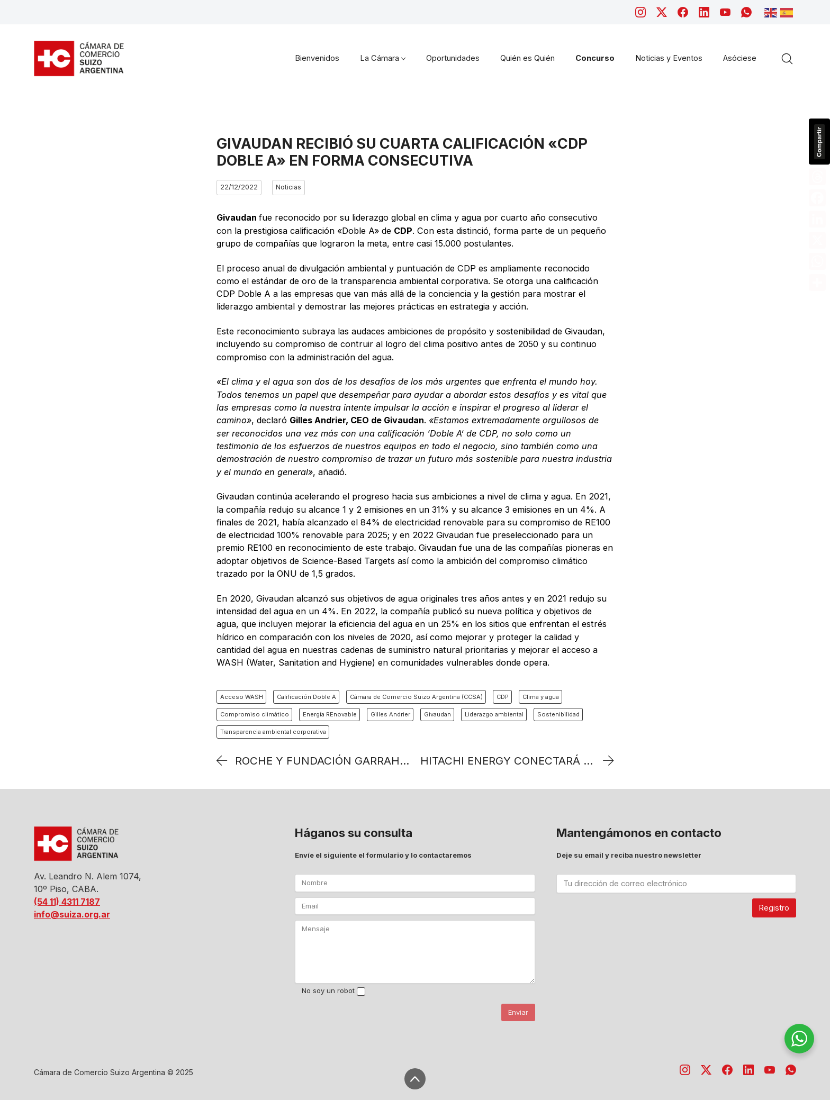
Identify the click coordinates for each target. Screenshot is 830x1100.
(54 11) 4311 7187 (67, 901)
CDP (503, 697)
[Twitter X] (661, 12)
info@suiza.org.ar (72, 914)
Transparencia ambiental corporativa (273, 731)
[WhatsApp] (746, 12)
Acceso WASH (241, 697)
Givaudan (437, 714)
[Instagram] (640, 12)
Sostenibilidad (558, 714)
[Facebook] (683, 12)
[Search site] (787, 59)
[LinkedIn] (704, 12)
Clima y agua (540, 697)
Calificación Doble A (306, 697)
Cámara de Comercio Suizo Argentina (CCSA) (416, 697)
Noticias (288, 187)
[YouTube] (725, 12)
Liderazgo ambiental (494, 714)
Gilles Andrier (390, 714)
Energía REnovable (330, 714)
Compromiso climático (254, 714)
